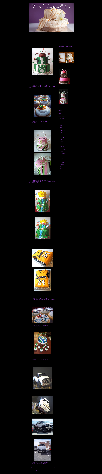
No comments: (46, 121)
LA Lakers (31, 248)
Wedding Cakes (62, 112)
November (63, 132)
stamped (43, 326)
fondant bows (61, 115)
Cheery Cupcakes (34, 93)
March (62, 160)
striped (46, 359)
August (62, 137)
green (30, 182)
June (62, 141)
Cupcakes (34, 122)
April (62, 144)
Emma (30, 188)
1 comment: (44, 298)
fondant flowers (51, 181)
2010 (61, 166)
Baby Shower (35, 181)
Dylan (30, 365)
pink (33, 182)
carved (45, 299)
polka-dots (41, 359)
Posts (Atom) (36, 470)
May (62, 142)
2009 (61, 168)
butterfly (44, 181)
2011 (61, 129)
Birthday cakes (41, 86)
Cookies (36, 326)
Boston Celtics (48, 86)
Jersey (48, 299)
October (62, 134)
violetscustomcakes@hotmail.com (65, 46)
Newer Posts (31, 467)
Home (42, 467)
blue (33, 326)
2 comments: (45, 85)
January (62, 164)
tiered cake (37, 182)
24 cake (33, 299)
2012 (61, 127)
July (62, 139)
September (63, 135)
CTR (33, 359)
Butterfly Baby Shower (35, 128)
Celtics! (31, 46)
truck (44, 463)
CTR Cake (31, 331)
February (63, 162)
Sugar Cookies (33, 305)
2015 (61, 125)
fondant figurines (62, 116)
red (39, 326)
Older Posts (54, 467)
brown (39, 181)
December (63, 130)
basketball (34, 86)
